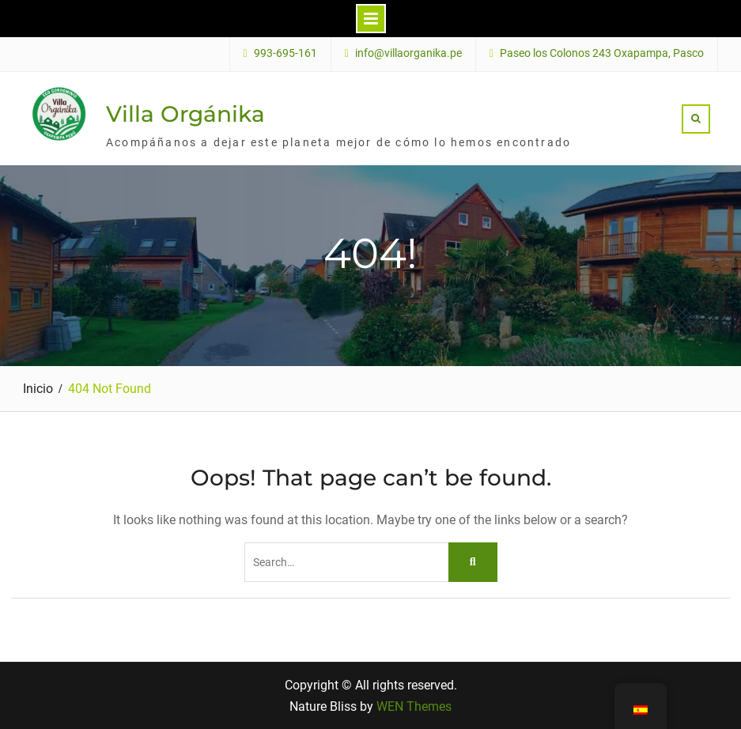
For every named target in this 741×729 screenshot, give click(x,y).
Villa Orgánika (185, 113)
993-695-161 (285, 53)
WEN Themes (414, 706)
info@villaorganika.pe (408, 53)
